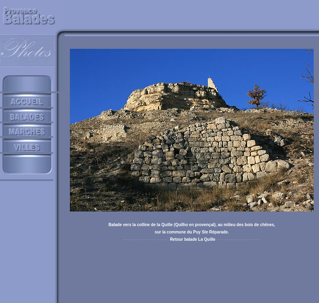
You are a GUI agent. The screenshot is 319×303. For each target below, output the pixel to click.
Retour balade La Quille (192, 239)
